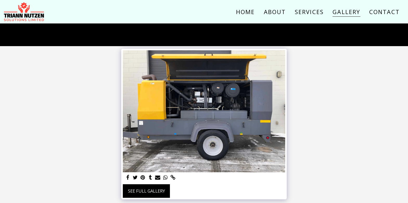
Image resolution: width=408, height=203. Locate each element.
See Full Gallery (146, 191)
